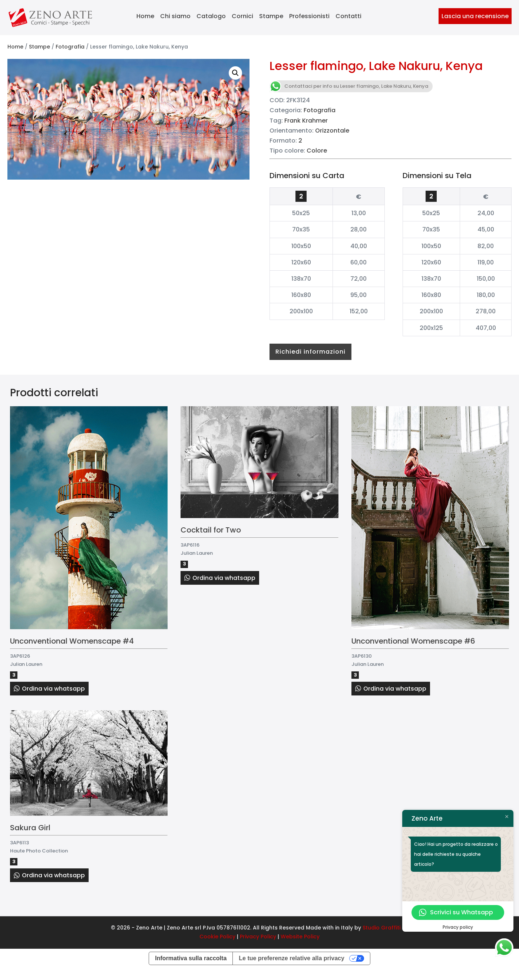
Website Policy (300, 936)
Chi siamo (175, 16)
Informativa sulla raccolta (191, 958)
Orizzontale (332, 130)
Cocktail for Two (211, 530)
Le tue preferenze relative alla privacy (291, 958)
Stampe (271, 16)
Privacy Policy (258, 936)
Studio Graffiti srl (386, 927)
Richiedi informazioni (310, 351)
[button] (235, 73)
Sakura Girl (30, 827)
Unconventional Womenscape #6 (413, 641)
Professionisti (309, 16)
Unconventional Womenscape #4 (72, 641)
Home (145, 16)
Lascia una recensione (475, 16)
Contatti (348, 16)
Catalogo (211, 16)
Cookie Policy (217, 936)
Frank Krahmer (306, 120)
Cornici (242, 16)
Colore (317, 150)
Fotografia (70, 46)
